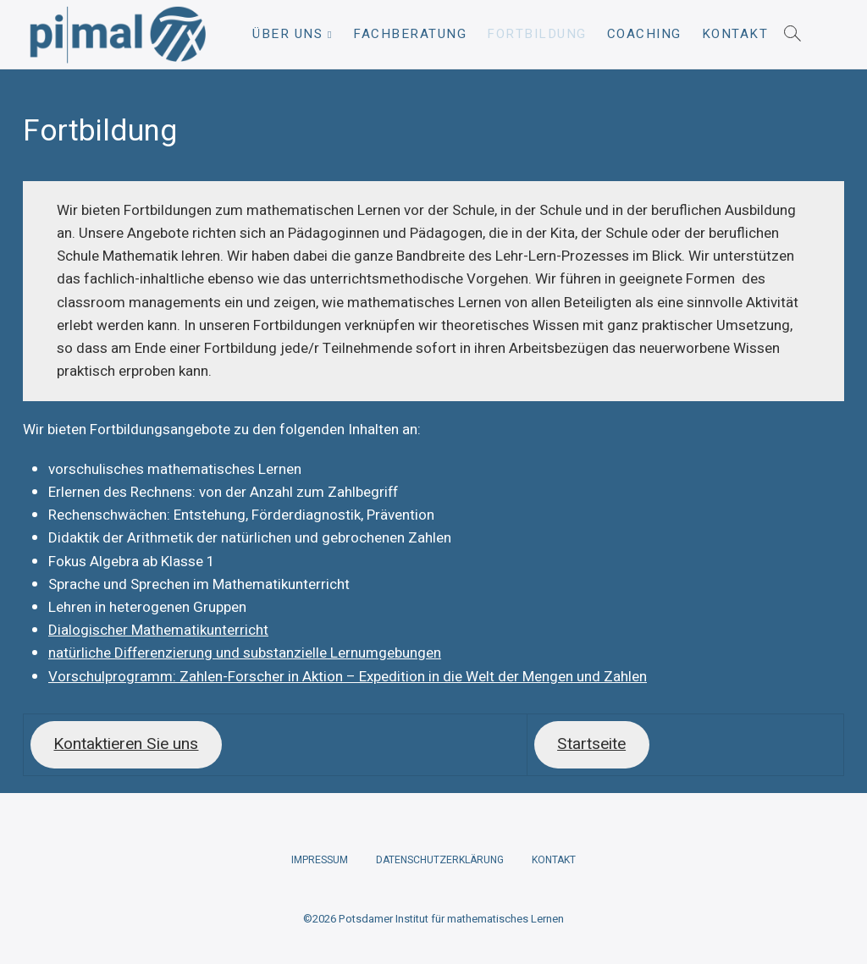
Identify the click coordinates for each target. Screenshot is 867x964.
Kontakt (735, 34)
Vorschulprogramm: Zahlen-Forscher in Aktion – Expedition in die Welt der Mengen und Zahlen (347, 676)
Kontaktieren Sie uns (125, 744)
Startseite (591, 744)
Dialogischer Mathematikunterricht (158, 630)
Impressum (319, 860)
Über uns (287, 34)
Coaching (644, 34)
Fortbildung (537, 34)
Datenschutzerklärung (440, 860)
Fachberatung (410, 34)
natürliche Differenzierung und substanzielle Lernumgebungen (244, 653)
